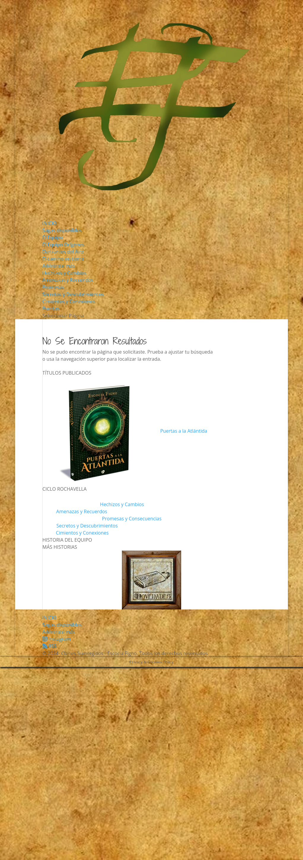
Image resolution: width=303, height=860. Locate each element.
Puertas (50, 308)
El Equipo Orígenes (63, 244)
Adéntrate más (58, 266)
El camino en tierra (63, 259)
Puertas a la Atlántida (183, 431)
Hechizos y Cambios (64, 273)
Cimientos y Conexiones (68, 301)
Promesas (53, 287)
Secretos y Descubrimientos (73, 294)
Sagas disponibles (62, 230)
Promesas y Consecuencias (132, 518)
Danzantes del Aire (63, 251)
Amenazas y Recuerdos (67, 280)
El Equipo (52, 237)
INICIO (49, 223)
